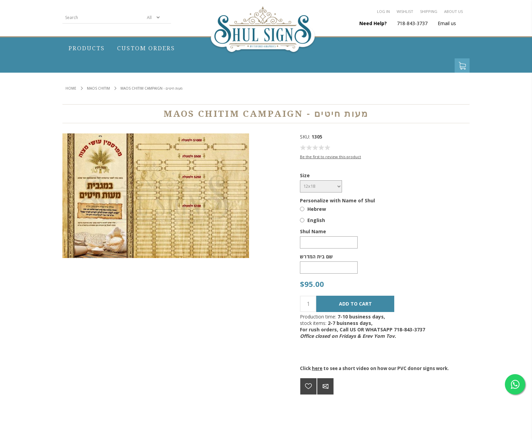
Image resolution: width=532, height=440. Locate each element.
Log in (383, 11)
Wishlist (405, 11)
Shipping (428, 11)
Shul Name (313, 231)
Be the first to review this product (330, 156)
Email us (447, 23)
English (316, 220)
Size (305, 175)
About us (453, 11)
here (317, 368)
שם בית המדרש (316, 256)
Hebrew (316, 209)
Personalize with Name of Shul (337, 200)
